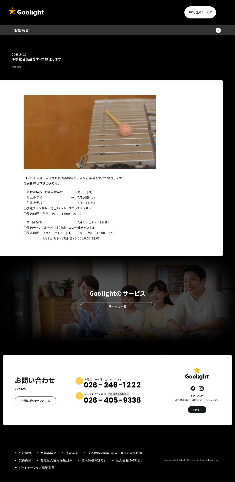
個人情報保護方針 (94, 460)
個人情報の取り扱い (130, 460)
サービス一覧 (117, 306)
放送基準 (72, 453)
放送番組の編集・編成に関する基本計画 (115, 453)
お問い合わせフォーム (35, 400)
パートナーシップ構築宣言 (37, 467)
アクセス (197, 409)
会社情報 (25, 453)
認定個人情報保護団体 (56, 460)
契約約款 (25, 460)
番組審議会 (48, 453)
